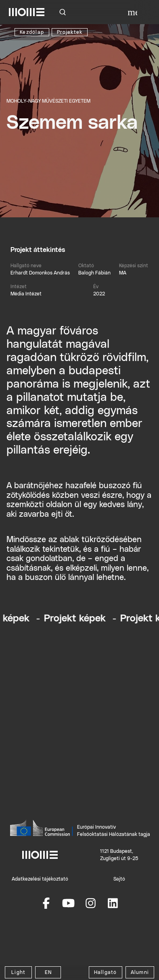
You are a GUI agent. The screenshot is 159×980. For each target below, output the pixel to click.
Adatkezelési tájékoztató (40, 879)
